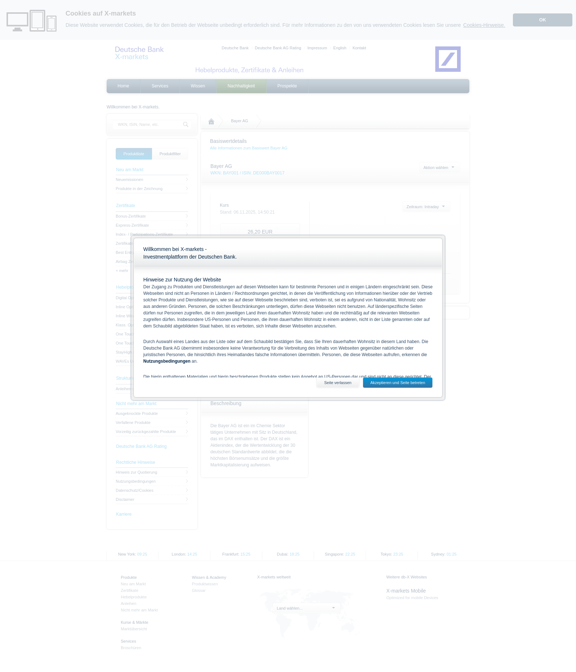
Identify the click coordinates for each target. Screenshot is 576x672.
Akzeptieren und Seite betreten (397, 382)
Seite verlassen (337, 382)
